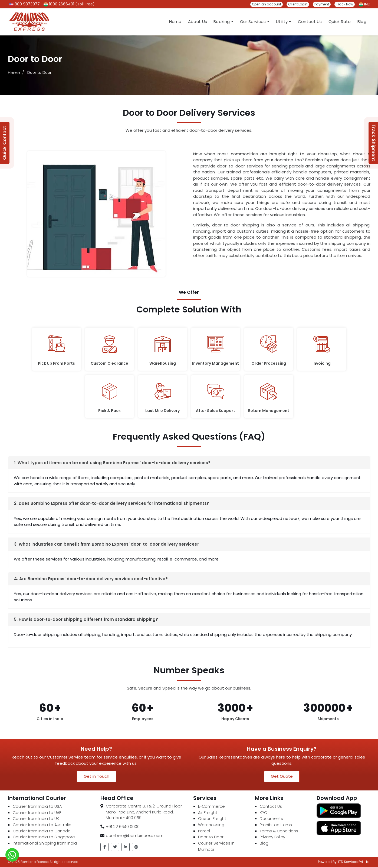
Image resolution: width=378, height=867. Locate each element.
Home (175, 21)
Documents (271, 818)
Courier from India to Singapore (44, 837)
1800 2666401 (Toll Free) (69, 4)
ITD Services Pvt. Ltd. (354, 861)
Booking (223, 21)
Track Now (344, 4)
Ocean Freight (212, 818)
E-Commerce (211, 806)
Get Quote (282, 776)
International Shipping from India (45, 843)
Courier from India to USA (37, 806)
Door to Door (210, 837)
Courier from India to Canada (42, 831)
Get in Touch (96, 776)
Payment (321, 4)
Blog (361, 21)
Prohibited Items (276, 825)
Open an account (266, 4)
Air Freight (207, 812)
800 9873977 (24, 4)
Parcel (204, 831)
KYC (263, 812)
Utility (283, 21)
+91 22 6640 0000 (123, 826)
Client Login (297, 4)
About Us (197, 21)
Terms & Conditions (279, 831)
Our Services (254, 21)
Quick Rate (339, 21)
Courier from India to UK (36, 818)
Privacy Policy (272, 837)
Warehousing (211, 825)
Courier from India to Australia (42, 825)
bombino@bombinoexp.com (134, 835)
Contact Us (310, 21)
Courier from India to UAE (37, 812)
